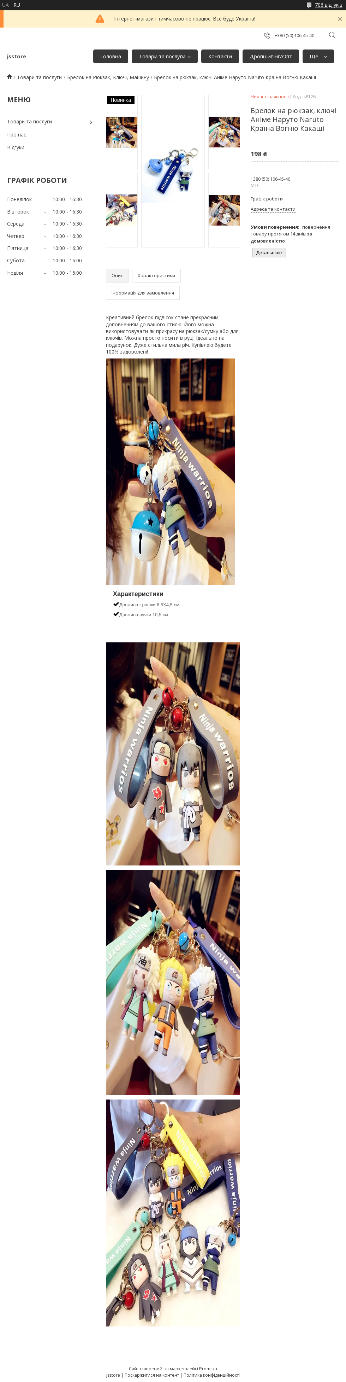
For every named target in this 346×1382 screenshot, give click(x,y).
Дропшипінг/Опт (271, 56)
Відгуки (15, 147)
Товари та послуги (162, 56)
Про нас (16, 134)
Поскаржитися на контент (152, 1375)
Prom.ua (208, 1368)
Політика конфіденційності (212, 1375)
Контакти (220, 56)
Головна (110, 56)
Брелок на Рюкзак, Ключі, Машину (108, 77)
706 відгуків (328, 4)
